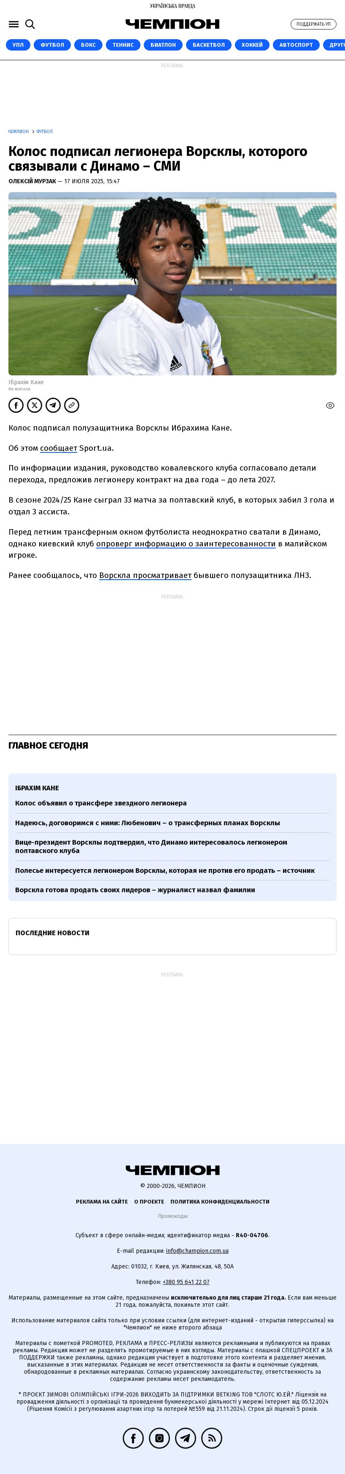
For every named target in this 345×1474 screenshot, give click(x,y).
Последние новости (52, 933)
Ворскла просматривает (145, 575)
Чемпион (19, 131)
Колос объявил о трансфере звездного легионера (101, 803)
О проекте (149, 1201)
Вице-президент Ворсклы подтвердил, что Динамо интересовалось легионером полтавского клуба (151, 846)
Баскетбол (209, 45)
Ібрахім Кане (37, 788)
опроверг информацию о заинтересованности (186, 543)
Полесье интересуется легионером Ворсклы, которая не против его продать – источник (165, 870)
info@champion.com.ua (197, 1251)
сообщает (58, 448)
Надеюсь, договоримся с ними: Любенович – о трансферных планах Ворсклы (147, 823)
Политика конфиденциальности (220, 1201)
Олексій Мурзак (32, 181)
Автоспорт (296, 45)
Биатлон (163, 45)
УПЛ (18, 45)
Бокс (88, 45)
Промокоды (173, 1216)
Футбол (52, 45)
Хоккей (252, 45)
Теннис (123, 45)
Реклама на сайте (102, 1201)
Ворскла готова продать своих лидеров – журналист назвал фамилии (135, 889)
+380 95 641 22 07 (186, 1282)
